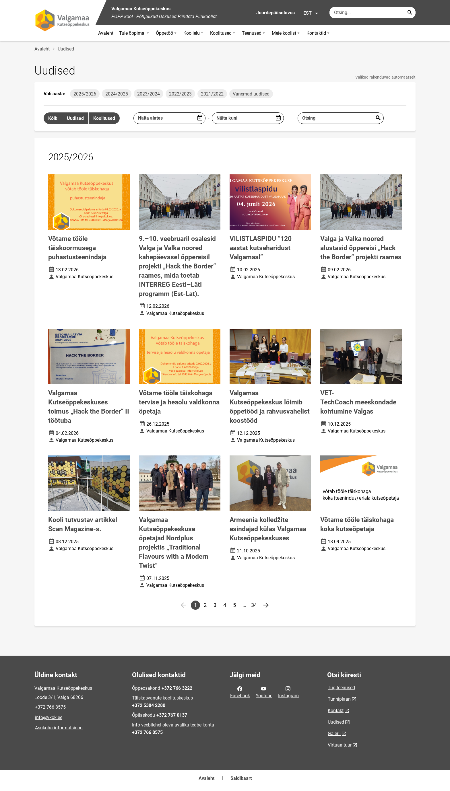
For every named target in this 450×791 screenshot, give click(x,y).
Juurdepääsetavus (275, 12)
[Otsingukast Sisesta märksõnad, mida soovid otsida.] (372, 12)
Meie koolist (286, 33)
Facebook (240, 692)
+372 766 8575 (50, 707)
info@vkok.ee (48, 717)
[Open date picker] (200, 118)
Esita (378, 118)
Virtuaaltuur (340, 745)
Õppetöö (167, 33)
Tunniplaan (339, 699)
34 (255, 606)
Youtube (264, 692)
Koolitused (223, 33)
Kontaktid (319, 33)
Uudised (336, 722)
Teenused (254, 33)
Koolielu (193, 33)
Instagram (288, 692)
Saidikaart (241, 778)
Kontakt (336, 710)
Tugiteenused (341, 687)
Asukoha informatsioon (59, 727)
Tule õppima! (134, 33)
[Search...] (410, 12)
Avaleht (105, 33)
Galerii (334, 733)
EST (311, 13)
